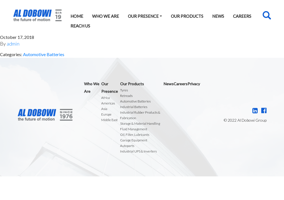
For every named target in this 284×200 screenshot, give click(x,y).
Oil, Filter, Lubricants (134, 134)
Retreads (126, 96)
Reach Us (80, 25)
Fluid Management (133, 129)
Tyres (124, 90)
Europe (106, 114)
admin (13, 44)
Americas (108, 103)
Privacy (193, 83)
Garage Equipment (133, 140)
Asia (104, 109)
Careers (242, 16)
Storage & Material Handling (140, 123)
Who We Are (105, 16)
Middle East (109, 120)
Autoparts (127, 146)
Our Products (187, 16)
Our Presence (143, 16)
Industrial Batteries (133, 107)
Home (76, 16)
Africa (105, 98)
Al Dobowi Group (37, 15)
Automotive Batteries (43, 54)
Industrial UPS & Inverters (138, 151)
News (218, 16)
